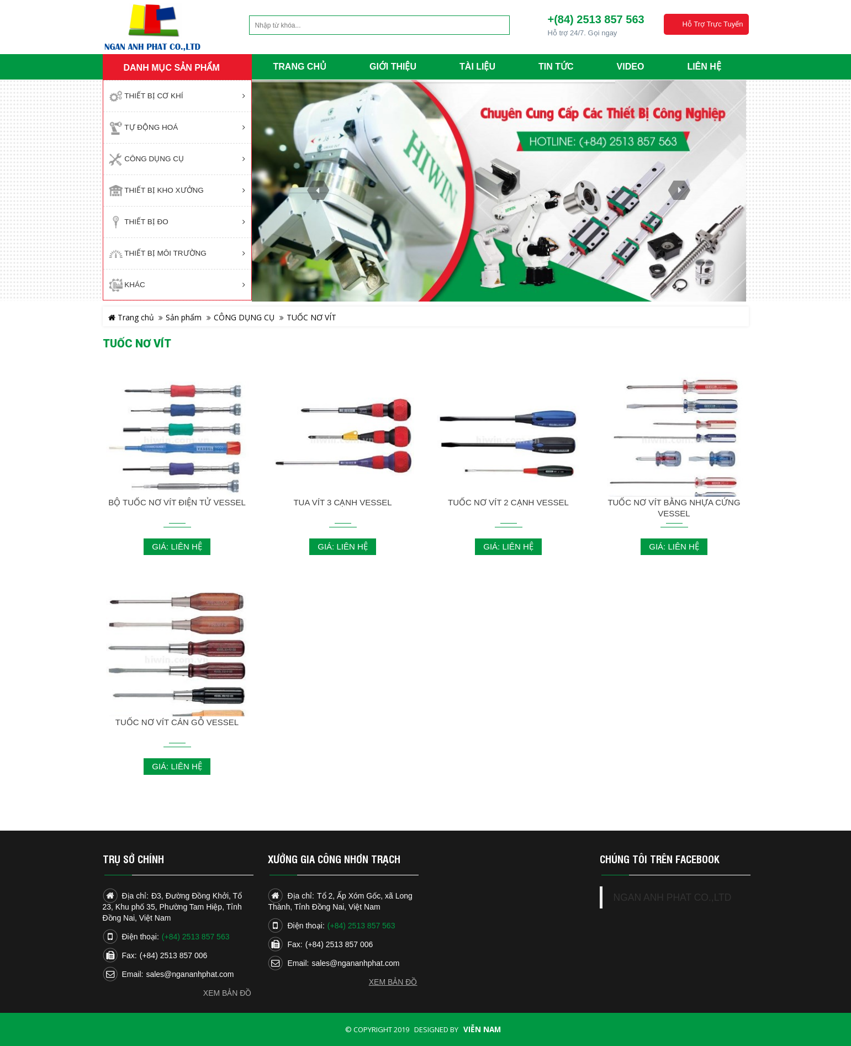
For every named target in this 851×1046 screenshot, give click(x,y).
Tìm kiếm (480, 25)
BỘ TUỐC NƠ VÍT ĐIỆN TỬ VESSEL (177, 502)
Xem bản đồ (227, 993)
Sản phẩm (184, 317)
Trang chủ (131, 317)
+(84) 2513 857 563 (595, 19)
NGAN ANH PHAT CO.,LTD (673, 897)
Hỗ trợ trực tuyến (712, 24)
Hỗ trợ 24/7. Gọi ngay (582, 33)
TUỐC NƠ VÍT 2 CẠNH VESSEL (508, 502)
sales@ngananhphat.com (190, 974)
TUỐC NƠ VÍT (311, 317)
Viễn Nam (482, 1029)
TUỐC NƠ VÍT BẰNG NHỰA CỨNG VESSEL (673, 508)
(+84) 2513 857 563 (196, 936)
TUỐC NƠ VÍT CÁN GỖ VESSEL (177, 722)
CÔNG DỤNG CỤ (244, 317)
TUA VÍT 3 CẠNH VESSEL (342, 502)
